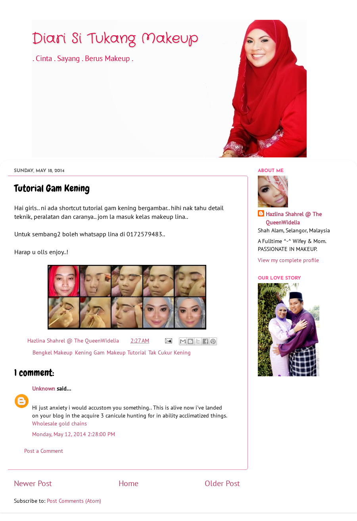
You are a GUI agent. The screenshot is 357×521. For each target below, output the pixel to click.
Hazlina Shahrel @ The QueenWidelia (294, 218)
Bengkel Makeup (53, 352)
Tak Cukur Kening (169, 352)
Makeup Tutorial (126, 352)
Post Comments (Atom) (74, 500)
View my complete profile (288, 260)
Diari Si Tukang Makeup (115, 39)
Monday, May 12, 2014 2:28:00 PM (73, 434)
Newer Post (33, 483)
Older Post (222, 483)
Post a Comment (43, 450)
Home (128, 483)
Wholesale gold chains (59, 423)
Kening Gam (89, 352)
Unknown (43, 388)
